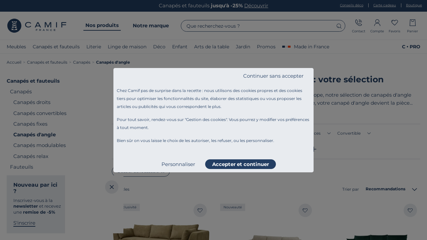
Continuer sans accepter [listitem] (273, 76)
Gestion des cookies (206, 119)
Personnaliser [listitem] (178, 164)
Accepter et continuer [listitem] (240, 164)
